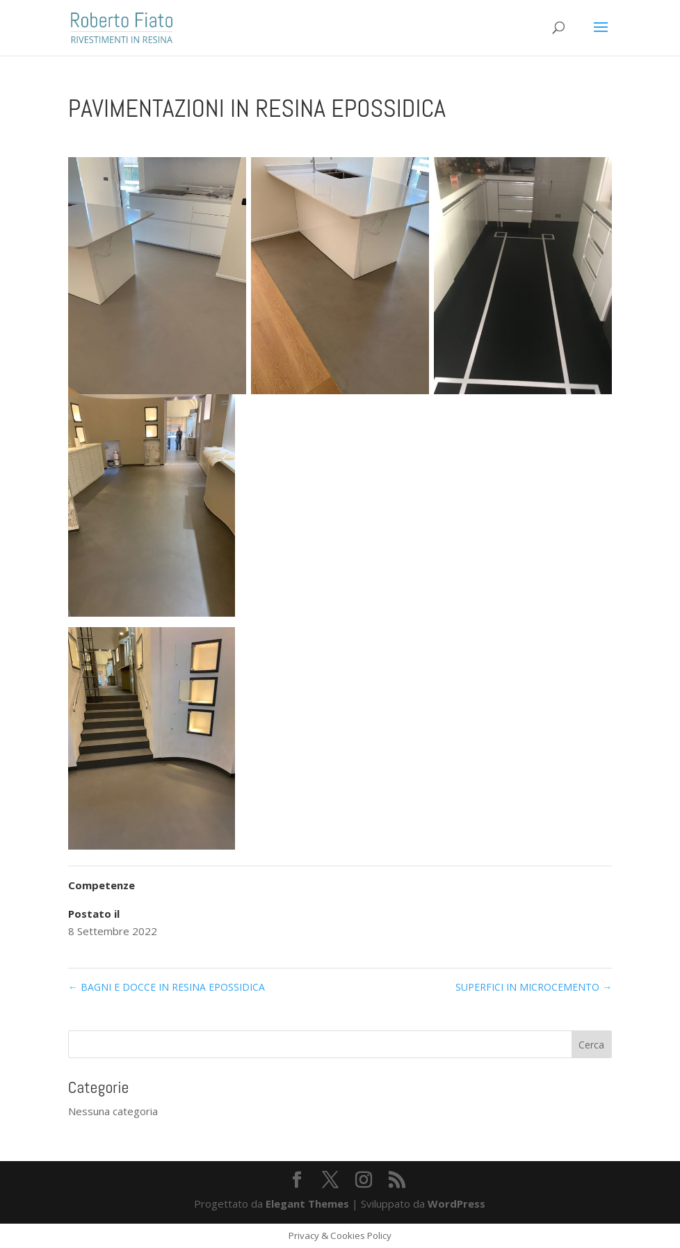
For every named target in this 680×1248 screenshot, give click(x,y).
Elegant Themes (307, 1203)
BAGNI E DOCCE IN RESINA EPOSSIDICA (166, 987)
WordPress (456, 1203)
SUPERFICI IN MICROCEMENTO (533, 987)
